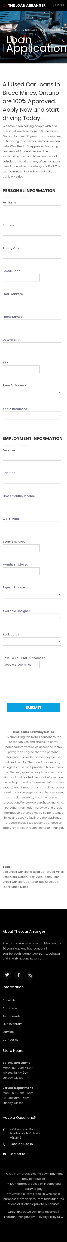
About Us (9, 1000)
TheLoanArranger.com (19, 1217)
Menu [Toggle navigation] (58, 5)
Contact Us (10, 1040)
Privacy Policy (46, 1217)
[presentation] (33, 687)
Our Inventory (12, 1024)
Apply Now (10, 1008)
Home (7, 30)
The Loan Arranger (24, 5)
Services (8, 1032)
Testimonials (11, 1016)
